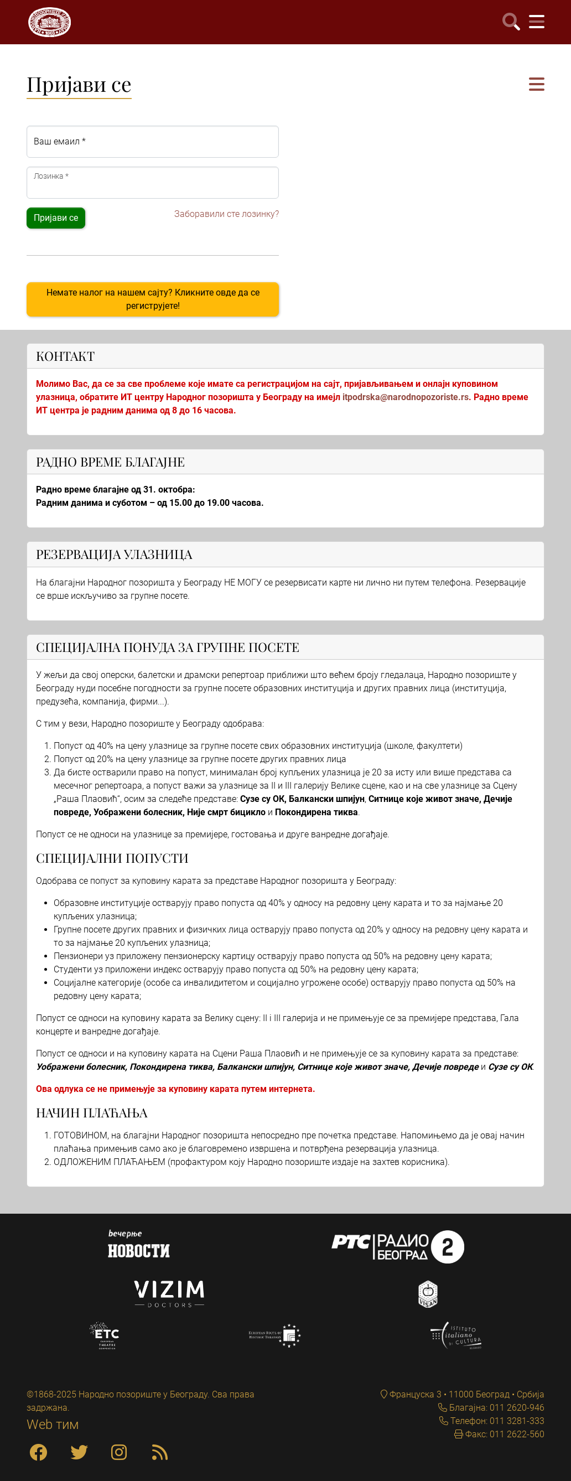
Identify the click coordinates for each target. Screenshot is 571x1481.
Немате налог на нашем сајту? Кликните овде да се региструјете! (152, 299)
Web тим (53, 1424)
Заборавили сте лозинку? (226, 214)
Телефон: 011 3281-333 (496, 1421)
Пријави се (56, 218)
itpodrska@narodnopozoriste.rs (405, 397)
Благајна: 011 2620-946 (495, 1407)
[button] (536, 85)
